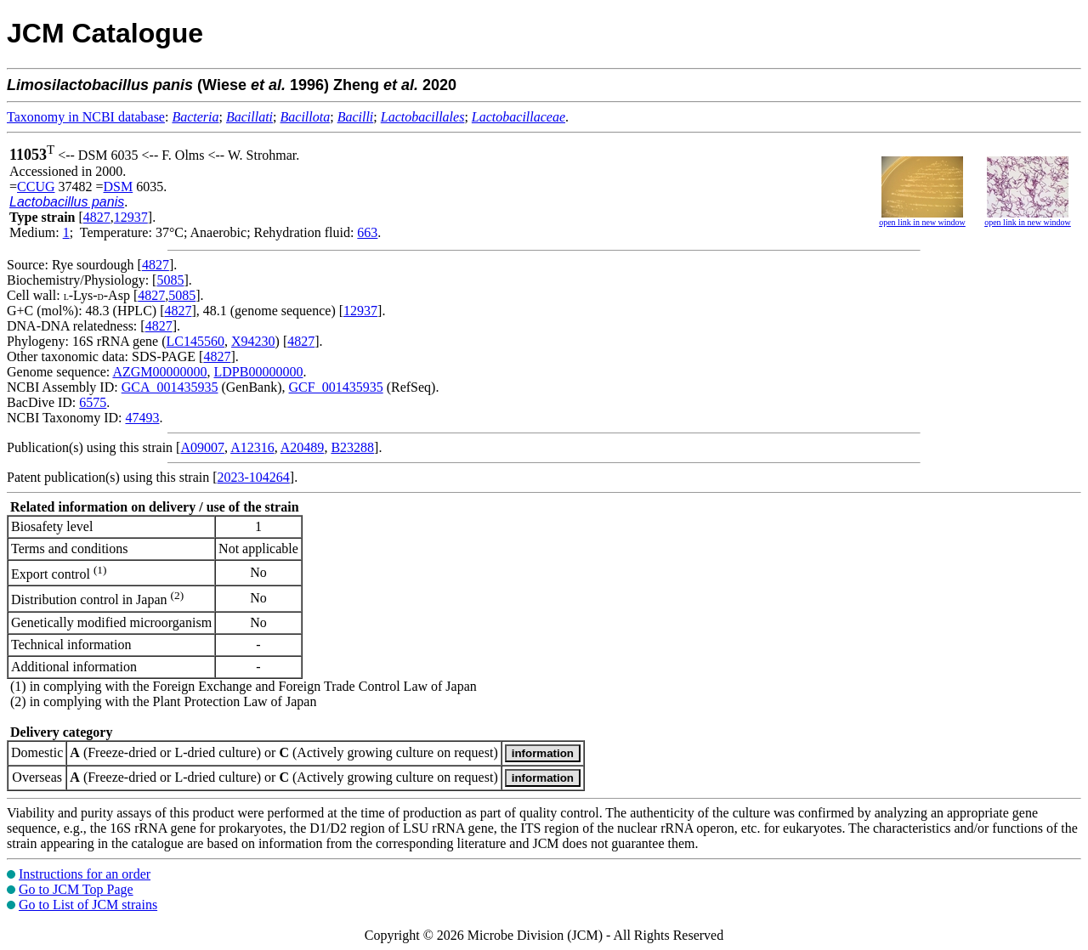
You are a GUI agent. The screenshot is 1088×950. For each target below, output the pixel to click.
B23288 (352, 447)
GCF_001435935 (336, 387)
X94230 (253, 341)
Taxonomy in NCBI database (86, 117)
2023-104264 (254, 477)
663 (367, 232)
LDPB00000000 (258, 372)
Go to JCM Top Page (76, 889)
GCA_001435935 (170, 387)
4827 (96, 217)
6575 (92, 402)
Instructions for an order (84, 874)
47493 (142, 417)
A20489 (302, 447)
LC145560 (195, 341)
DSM (118, 186)
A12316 (252, 447)
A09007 (202, 447)
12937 (131, 217)
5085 (170, 280)
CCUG (35, 186)
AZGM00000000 (159, 372)
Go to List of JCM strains (88, 904)
